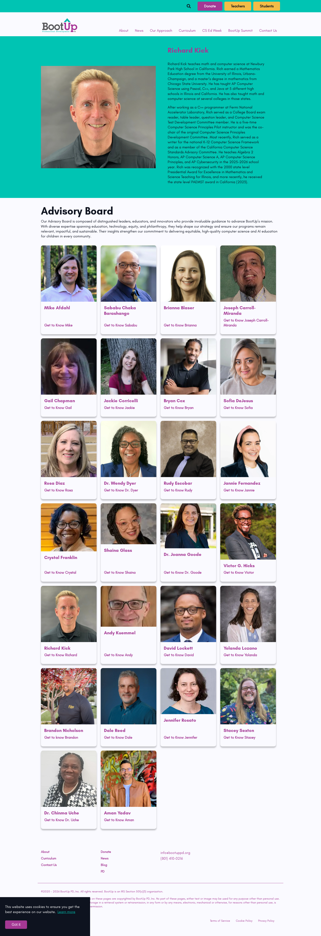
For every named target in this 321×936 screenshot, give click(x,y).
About (123, 30)
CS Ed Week (212, 30)
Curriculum (187, 30)
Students (267, 6)
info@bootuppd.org (175, 852)
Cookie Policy (244, 920)
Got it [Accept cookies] (16, 924)
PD (102, 871)
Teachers (238, 6)
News (139, 30)
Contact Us (268, 30)
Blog (104, 865)
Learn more (66, 912)
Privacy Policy (266, 920)
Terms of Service (220, 920)
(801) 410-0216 (171, 858)
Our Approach (161, 30)
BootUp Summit (240, 30)
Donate (210, 6)
